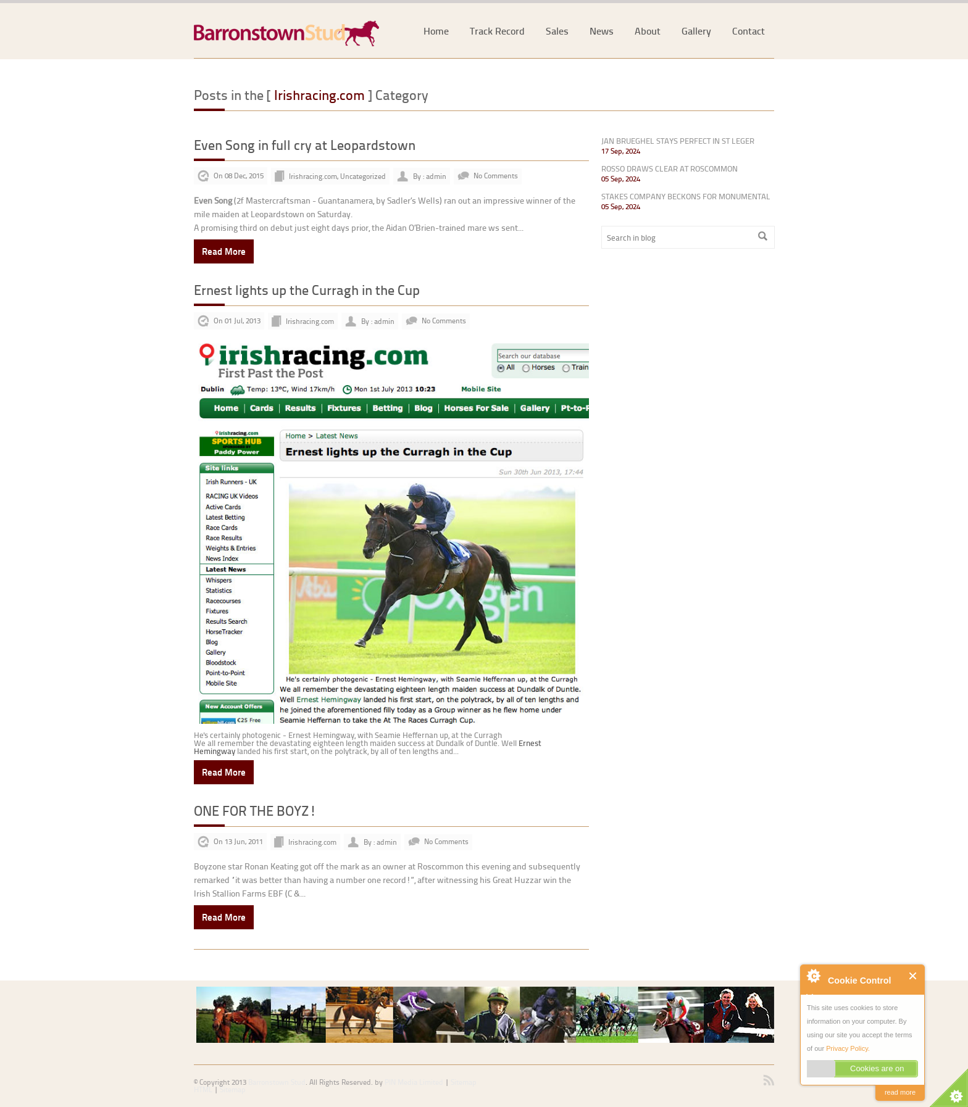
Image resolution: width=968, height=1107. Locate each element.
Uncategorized (363, 175)
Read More (224, 251)
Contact (748, 30)
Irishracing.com (313, 175)
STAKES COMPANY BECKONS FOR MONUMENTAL (685, 196)
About (648, 30)
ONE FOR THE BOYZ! (255, 810)
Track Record (497, 30)
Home (436, 30)
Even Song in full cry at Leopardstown (304, 144)
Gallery (696, 30)
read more (900, 1092)
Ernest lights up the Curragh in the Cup (307, 289)
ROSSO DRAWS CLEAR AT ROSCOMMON (669, 168)
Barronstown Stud (277, 1082)
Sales (557, 30)
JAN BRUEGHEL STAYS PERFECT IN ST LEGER (677, 140)
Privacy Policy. (848, 1048)
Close (913, 976)
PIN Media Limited (414, 1082)
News (602, 30)
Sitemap (233, 1089)
